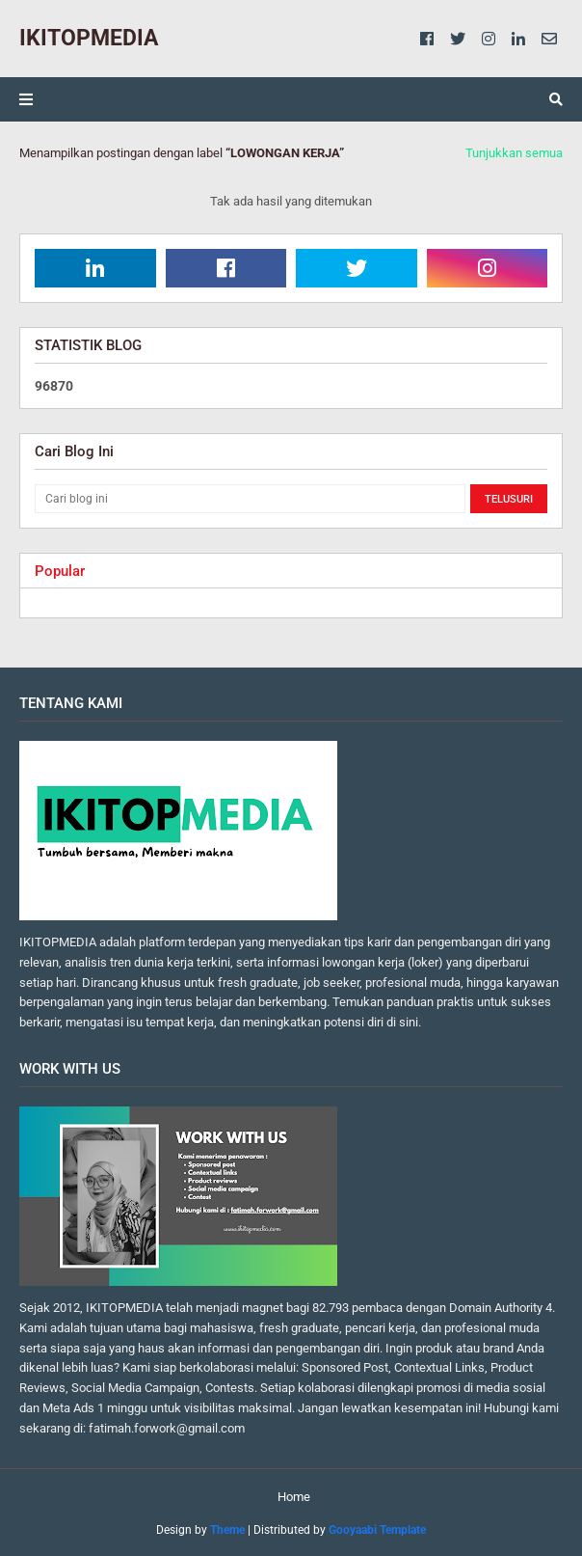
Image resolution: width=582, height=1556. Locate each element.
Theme (227, 1530)
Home (294, 1496)
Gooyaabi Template (377, 1530)
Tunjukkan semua (514, 153)
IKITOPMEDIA (88, 38)
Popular (60, 571)
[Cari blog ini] (250, 498)
